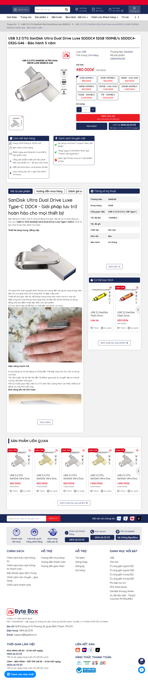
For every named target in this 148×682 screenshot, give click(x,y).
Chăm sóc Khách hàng (103, 21)
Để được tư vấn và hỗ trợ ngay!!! (124, 130)
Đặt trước (57, 21)
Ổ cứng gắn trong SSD (122, 578)
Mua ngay (92, 130)
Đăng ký (79, 570)
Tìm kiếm (80, 561)
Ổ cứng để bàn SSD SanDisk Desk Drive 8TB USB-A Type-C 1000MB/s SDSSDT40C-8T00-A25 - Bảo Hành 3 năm (127, 367)
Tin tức (125, 21)
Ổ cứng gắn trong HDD (122, 582)
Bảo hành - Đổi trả (76, 21)
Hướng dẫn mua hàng (52, 561)
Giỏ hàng (80, 574)
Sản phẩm (41, 21)
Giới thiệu (12, 21)
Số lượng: (80, 108)
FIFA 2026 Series (118, 590)
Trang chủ (26, 21)
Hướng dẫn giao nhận (52, 570)
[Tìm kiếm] (80, 11)
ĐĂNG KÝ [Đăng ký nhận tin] (53, 522)
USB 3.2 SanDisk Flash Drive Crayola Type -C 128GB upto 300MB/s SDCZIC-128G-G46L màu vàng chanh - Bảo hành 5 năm (100, 318)
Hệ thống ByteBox (128, 541)
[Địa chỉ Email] (33, 522)
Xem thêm (45, 426)
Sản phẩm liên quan (29, 445)
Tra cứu (106, 11)
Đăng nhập (81, 565)
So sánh (106, 332)
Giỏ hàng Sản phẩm (121, 11)
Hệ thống (93, 11)
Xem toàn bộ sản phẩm (114, 393)
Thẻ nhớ (114, 565)
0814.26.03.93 (76, 543)
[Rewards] (20, 674)
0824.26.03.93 (14, 668)
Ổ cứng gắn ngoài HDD (122, 574)
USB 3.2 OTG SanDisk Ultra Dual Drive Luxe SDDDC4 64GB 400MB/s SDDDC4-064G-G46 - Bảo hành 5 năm (20, 481)
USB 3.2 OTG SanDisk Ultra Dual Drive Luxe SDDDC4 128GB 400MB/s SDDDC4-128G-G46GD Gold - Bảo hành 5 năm (47, 481)
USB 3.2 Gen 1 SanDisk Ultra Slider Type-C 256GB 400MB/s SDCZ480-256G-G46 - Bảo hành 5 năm (100, 367)
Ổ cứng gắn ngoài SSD (122, 570)
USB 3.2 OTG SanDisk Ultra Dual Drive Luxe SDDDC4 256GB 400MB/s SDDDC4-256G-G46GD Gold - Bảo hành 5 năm (100, 481)
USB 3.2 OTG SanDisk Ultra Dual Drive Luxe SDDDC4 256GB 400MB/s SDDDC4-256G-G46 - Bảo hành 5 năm (127, 481)
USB (112, 561)
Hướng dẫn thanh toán (53, 565)
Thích (95, 332)
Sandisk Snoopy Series (122, 595)
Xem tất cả (114, 270)
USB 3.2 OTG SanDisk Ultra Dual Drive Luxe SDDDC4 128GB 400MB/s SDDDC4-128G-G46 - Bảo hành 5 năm (74, 481)
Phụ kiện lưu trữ (118, 586)
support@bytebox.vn (25, 638)
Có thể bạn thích (101, 284)
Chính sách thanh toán (19, 588)
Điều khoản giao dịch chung (21, 576)
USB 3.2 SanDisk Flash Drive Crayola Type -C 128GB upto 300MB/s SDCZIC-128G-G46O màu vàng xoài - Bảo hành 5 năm (127, 318)
